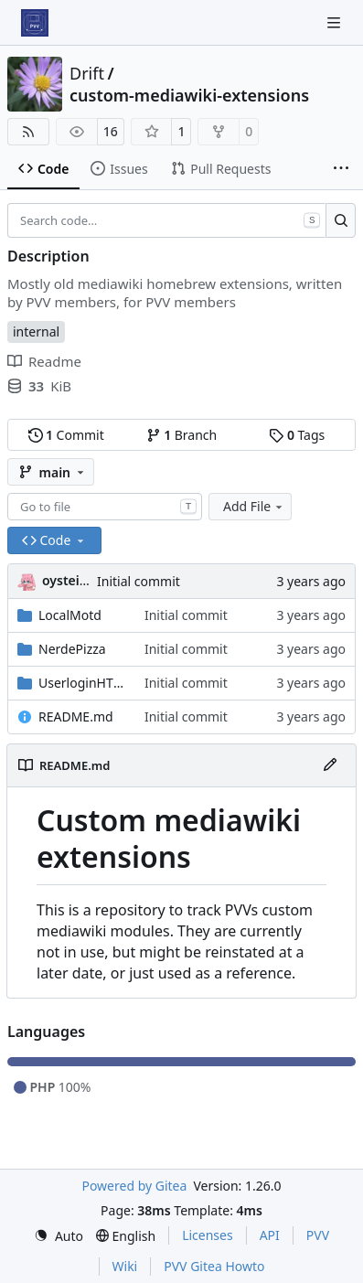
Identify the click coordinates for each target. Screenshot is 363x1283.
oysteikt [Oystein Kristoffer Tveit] (67, 580)
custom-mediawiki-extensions (189, 95)
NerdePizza (72, 649)
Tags (297, 435)
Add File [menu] (254, 506)
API (270, 1235)
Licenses (207, 1235)
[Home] (34, 22)
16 (110, 131)
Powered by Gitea (134, 1185)
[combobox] (104, 506)
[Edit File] (330, 765)
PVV (317, 1235)
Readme (44, 361)
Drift (86, 73)
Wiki (125, 1266)
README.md (75, 716)
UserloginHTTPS (82, 682)
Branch (182, 435)
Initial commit (138, 581)
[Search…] (341, 220)
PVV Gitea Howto (214, 1266)
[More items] (341, 169)
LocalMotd (69, 615)
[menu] (58, 1236)
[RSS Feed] (28, 131)
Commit (66, 435)
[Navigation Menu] (335, 22)
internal (36, 331)
